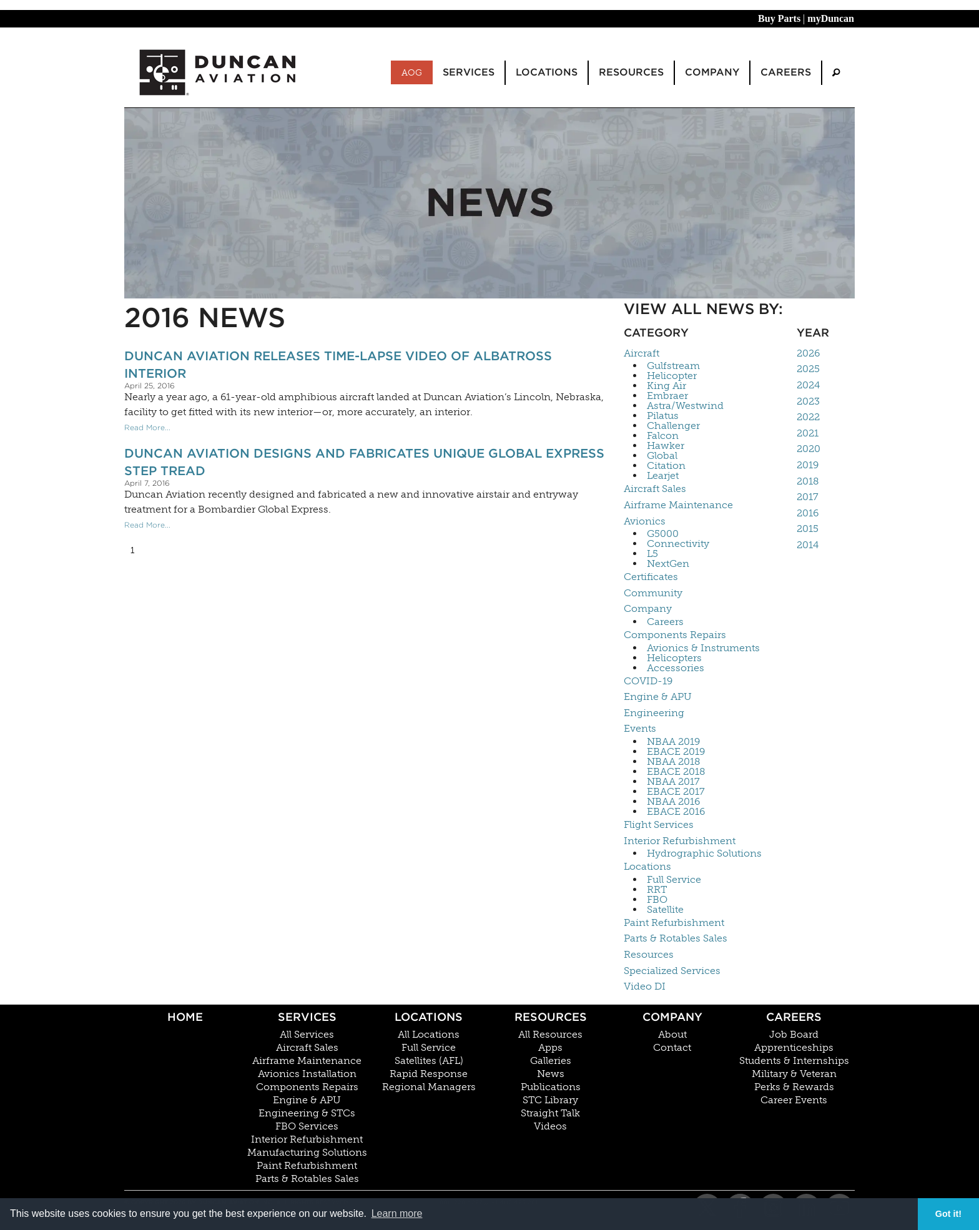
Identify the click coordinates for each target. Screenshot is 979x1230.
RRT (657, 890)
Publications (551, 1087)
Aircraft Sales (655, 488)
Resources (649, 954)
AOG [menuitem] (411, 72)
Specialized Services (672, 971)
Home (185, 1016)
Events (640, 728)
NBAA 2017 (673, 782)
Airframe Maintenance (678, 505)
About (672, 1035)
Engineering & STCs (306, 1113)
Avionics (645, 521)
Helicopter (672, 376)
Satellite (665, 910)
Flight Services (659, 824)
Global (662, 456)
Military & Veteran (794, 1074)
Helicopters (674, 658)
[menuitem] (836, 73)
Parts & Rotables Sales (675, 938)
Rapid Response (429, 1074)
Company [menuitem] (712, 72)
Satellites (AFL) (429, 1061)
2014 (808, 545)
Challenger (673, 426)
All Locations (429, 1035)
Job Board (794, 1035)
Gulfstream (673, 366)
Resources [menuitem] (631, 72)
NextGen (668, 564)
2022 (808, 417)
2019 (808, 465)
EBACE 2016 (676, 812)
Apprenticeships (794, 1048)
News (550, 1074)
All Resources (550, 1035)
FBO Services (306, 1126)
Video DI (645, 986)
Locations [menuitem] (547, 72)
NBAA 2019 (673, 742)
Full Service (674, 880)
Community (653, 593)
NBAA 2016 (673, 802)
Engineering (654, 713)
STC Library (550, 1100)
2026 (808, 353)
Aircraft (641, 353)
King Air (666, 386)
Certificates (651, 577)
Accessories (675, 668)
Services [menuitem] (468, 72)
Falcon (663, 436)
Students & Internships (794, 1061)
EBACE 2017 (676, 792)
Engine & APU (658, 696)
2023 (808, 401)
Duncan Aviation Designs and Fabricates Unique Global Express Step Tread (364, 462)
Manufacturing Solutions (307, 1153)
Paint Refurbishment (674, 922)
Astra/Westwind (685, 406)
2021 (808, 433)
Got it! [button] (948, 1214)
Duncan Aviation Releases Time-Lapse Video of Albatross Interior (338, 364)
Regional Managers (429, 1087)
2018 (808, 481)
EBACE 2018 (676, 772)
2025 (808, 369)
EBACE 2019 (676, 752)
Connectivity (678, 544)
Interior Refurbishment (679, 841)
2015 (808, 528)
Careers (665, 622)
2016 (808, 513)
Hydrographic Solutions (704, 854)
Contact (672, 1048)
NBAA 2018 (674, 762)
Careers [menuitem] (785, 72)
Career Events (793, 1100)
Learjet (663, 476)
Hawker (665, 446)
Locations (647, 866)
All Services (307, 1035)
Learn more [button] (397, 1213)
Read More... (147, 427)
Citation (666, 466)
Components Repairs (675, 635)
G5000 (663, 534)
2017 (808, 497)
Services (307, 1016)
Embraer (667, 396)
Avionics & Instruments (703, 648)
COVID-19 (648, 681)
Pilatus (663, 416)
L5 (652, 554)
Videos (550, 1126)
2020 (808, 449)
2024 (808, 385)
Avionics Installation (307, 1074)
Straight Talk (550, 1113)
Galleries (550, 1061)
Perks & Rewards (794, 1087)
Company (648, 608)
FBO (657, 900)
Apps (550, 1048)
